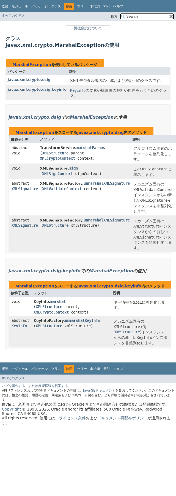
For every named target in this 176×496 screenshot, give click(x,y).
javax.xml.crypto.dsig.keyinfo (37, 89)
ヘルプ (118, 6)
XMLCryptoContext (57, 158)
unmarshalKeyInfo (82, 320)
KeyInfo (19, 326)
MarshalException (31, 64)
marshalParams (90, 147)
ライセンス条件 (72, 418)
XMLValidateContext (62, 189)
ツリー (82, 6)
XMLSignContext (57, 173)
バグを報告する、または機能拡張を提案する (35, 386)
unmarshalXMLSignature (107, 183)
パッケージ (39, 6)
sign (73, 168)
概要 (5, 6)
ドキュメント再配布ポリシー (122, 418)
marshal (58, 301)
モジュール (20, 6)
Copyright (11, 409)
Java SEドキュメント (99, 390)
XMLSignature (25, 189)
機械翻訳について (88, 28)
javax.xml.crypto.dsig (29, 79)
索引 (106, 6)
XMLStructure (55, 153)
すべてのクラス (13, 16)
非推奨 (95, 6)
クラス (56, 6)
